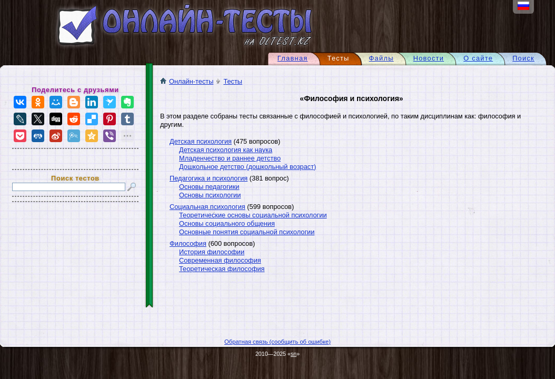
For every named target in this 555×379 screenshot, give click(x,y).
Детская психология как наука (225, 150)
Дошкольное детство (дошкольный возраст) (247, 167)
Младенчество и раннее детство (230, 158)
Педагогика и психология (208, 178)
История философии (211, 252)
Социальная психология (207, 207)
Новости (428, 58)
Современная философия (220, 260)
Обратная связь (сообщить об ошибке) (277, 341)
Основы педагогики (209, 187)
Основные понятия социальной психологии (246, 232)
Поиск (523, 58)
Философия (188, 243)
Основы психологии (210, 195)
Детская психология (201, 141)
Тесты (232, 81)
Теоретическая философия (222, 269)
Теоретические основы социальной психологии (253, 215)
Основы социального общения (227, 223)
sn (293, 354)
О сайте (478, 58)
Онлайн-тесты (186, 81)
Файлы (381, 58)
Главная (293, 58)
